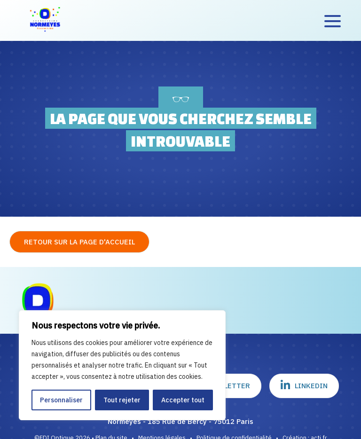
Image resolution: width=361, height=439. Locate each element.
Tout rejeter (122, 400)
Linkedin (304, 385)
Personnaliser (61, 400)
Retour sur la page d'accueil (79, 241)
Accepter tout (182, 400)
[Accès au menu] (332, 20)
